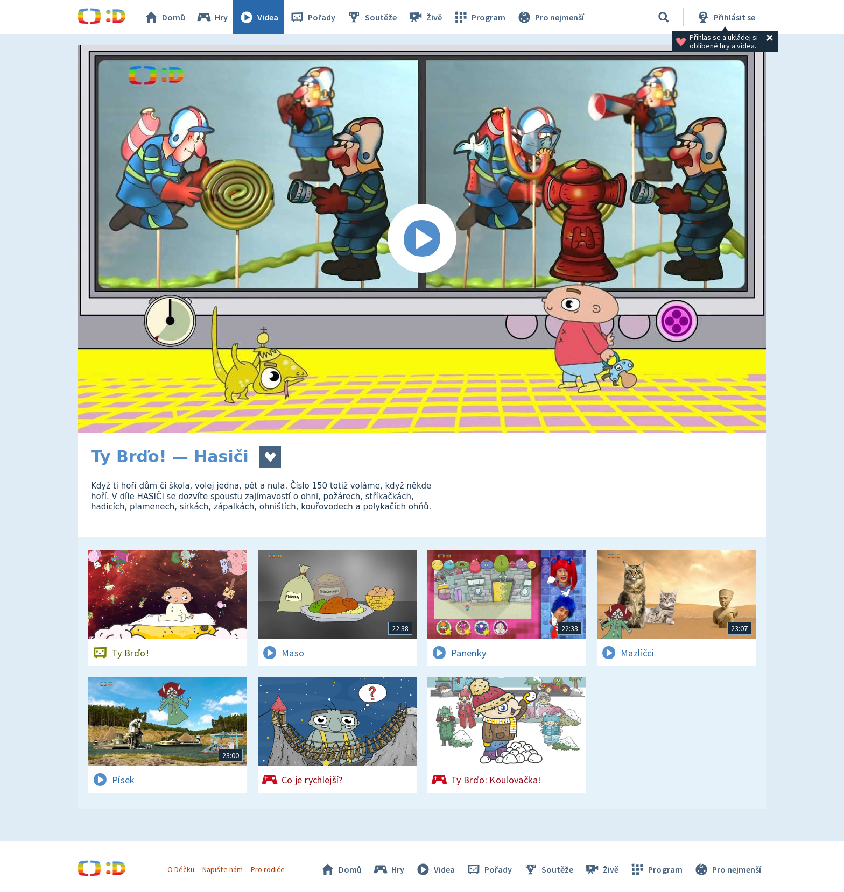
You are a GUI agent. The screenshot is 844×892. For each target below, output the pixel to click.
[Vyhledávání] (663, 17)
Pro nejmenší (550, 17)
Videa (258, 17)
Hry (212, 17)
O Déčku (180, 869)
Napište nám (222, 869)
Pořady (312, 17)
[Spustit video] (422, 239)
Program (479, 17)
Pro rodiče (268, 869)
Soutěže (371, 17)
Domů (164, 17)
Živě (424, 17)
